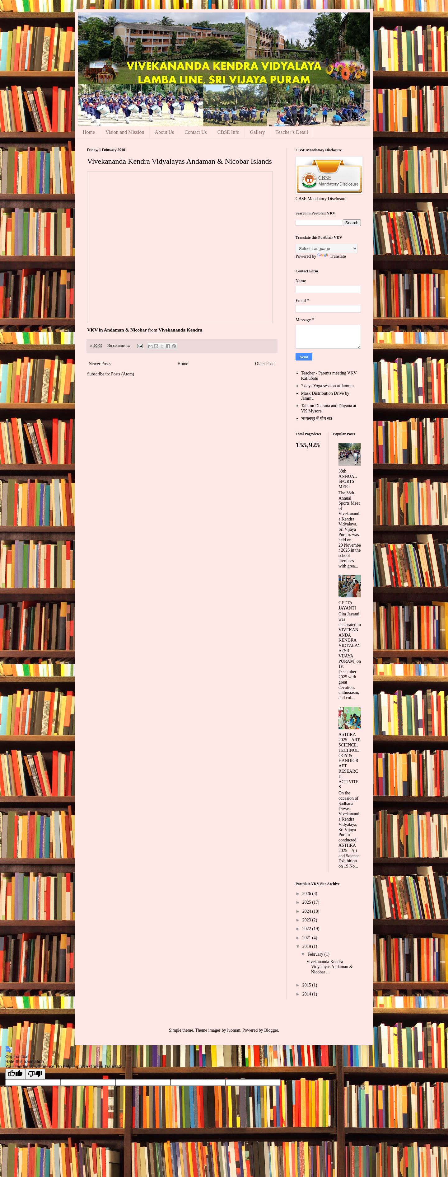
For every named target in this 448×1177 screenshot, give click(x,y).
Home (89, 132)
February (315, 954)
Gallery (257, 132)
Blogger (271, 1030)
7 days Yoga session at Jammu (327, 386)
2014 (307, 994)
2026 (307, 893)
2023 (307, 920)
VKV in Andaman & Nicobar (117, 329)
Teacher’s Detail (291, 132)
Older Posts (265, 363)
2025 (307, 902)
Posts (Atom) (122, 374)
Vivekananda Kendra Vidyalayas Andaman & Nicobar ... (329, 967)
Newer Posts (99, 363)
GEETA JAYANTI (347, 605)
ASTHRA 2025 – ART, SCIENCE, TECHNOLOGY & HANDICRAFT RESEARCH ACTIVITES (349, 760)
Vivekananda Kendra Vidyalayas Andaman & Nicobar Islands (179, 161)
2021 (307, 937)
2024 (307, 911)
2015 (307, 985)
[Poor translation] (35, 1074)
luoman (233, 1030)
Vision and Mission (124, 132)
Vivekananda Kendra (180, 329)
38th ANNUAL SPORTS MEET (347, 479)
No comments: (119, 345)
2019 (307, 946)
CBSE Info (228, 132)
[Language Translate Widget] (326, 248)
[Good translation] (15, 1074)
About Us (164, 132)
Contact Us (195, 132)
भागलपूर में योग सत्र (317, 418)
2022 (307, 928)
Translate (331, 256)
